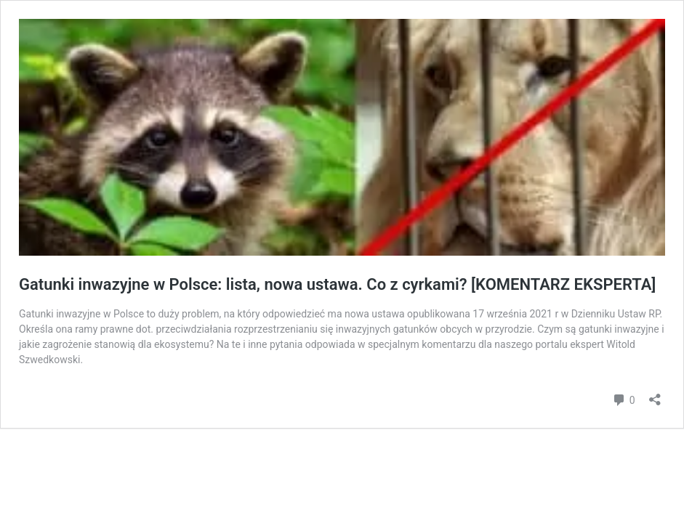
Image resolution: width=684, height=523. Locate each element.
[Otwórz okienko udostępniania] (655, 395)
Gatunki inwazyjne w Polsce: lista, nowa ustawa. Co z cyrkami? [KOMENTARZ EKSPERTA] (337, 284)
